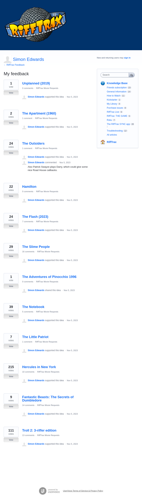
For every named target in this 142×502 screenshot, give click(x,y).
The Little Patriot (35, 337)
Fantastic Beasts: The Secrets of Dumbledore (48, 398)
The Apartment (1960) (39, 113)
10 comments (28, 372)
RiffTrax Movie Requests (47, 88)
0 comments (27, 88)
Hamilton (29, 186)
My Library (112, 104)
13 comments (28, 435)
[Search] (132, 74)
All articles (112, 135)
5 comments (27, 312)
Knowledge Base (117, 83)
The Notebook (33, 307)
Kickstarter (112, 99)
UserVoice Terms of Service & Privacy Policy (83, 491)
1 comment (27, 118)
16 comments (28, 251)
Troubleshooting (115, 130)
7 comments (27, 221)
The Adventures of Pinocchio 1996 (49, 277)
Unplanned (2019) (36, 83)
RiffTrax (111, 142)
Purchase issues (115, 108)
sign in (127, 58)
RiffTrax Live (113, 112)
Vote (11, 93)
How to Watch (114, 95)
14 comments (28, 405)
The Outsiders (33, 143)
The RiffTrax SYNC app (118, 124)
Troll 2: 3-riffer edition (39, 430)
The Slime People (36, 247)
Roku (109, 120)
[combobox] (115, 75)
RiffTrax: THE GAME (117, 116)
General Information (116, 91)
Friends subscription (117, 87)
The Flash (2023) (35, 217)
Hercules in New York (39, 367)
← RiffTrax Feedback (14, 65)
